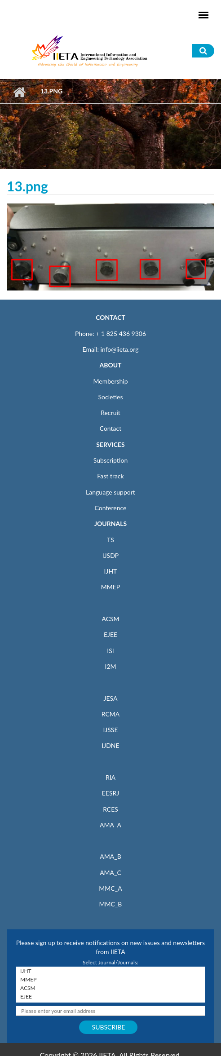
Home (19, 92)
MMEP (110, 587)
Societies (110, 397)
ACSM (110, 619)
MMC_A (110, 888)
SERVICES (110, 444)
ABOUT (110, 365)
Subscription (110, 460)
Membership (110, 381)
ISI (110, 650)
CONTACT (110, 317)
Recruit (110, 412)
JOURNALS (110, 523)
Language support (110, 492)
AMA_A (110, 825)
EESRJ (110, 793)
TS (110, 539)
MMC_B (110, 904)
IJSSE (110, 729)
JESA (111, 698)
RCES (110, 809)
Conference (111, 508)
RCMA (111, 714)
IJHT (110, 571)
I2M (110, 666)
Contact (111, 428)
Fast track (110, 476)
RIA (110, 777)
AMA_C (110, 872)
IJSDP (110, 555)
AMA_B (110, 856)
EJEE (110, 634)
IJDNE (110, 745)
